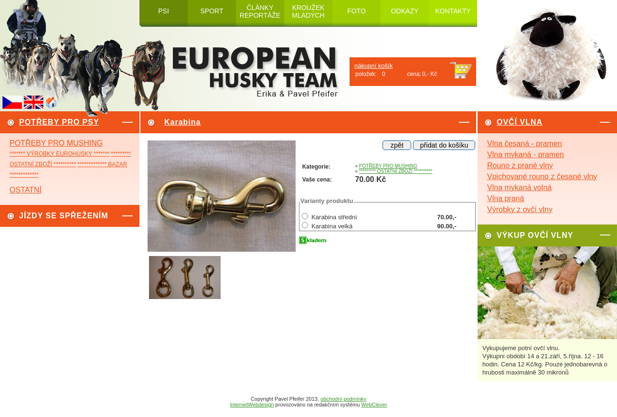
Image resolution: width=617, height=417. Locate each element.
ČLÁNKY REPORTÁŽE (260, 11)
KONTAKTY (452, 11)
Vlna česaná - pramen (524, 143)
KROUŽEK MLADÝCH (308, 11)
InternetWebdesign (252, 404)
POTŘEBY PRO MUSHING (56, 143)
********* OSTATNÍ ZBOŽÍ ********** (396, 171)
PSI (163, 11)
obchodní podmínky (343, 399)
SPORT (212, 11)
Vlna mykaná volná (519, 187)
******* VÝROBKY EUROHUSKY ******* (59, 153)
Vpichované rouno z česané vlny (542, 176)
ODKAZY (405, 11)
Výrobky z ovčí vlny (520, 209)
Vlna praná (505, 198)
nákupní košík (373, 65)
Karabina (182, 122)
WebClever (374, 404)
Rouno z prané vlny (520, 165)
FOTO (356, 11)
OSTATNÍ (26, 190)
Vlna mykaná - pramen (525, 154)
